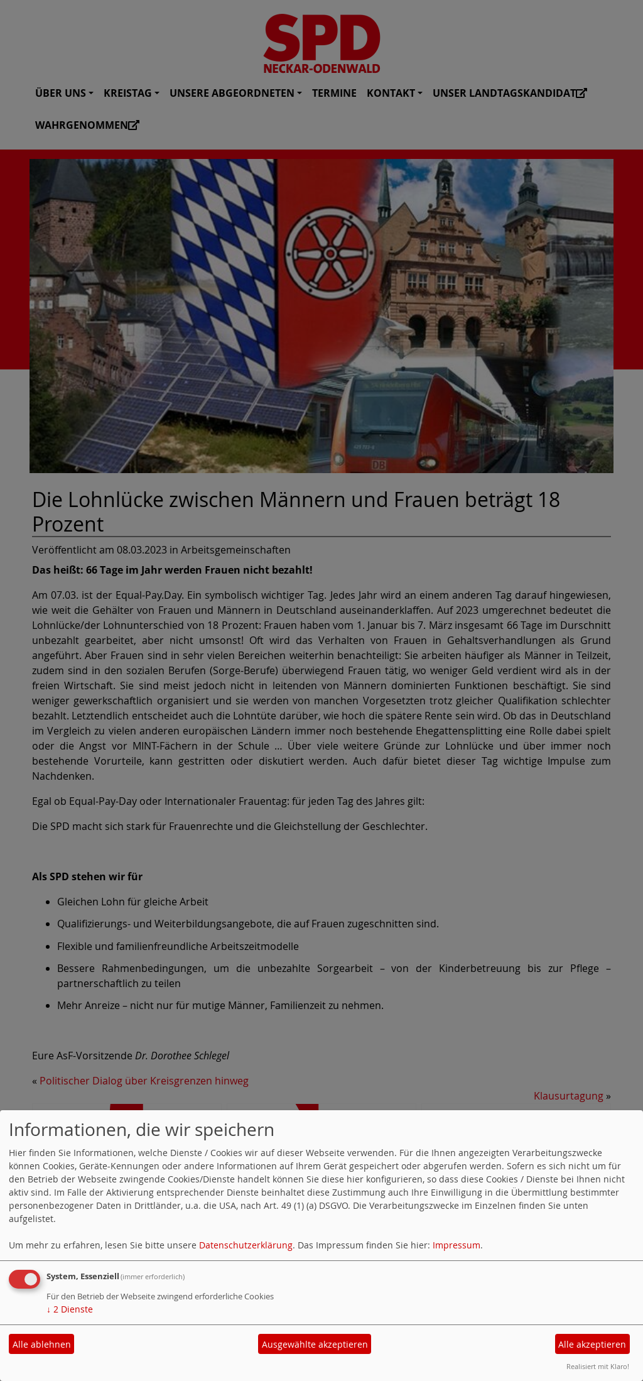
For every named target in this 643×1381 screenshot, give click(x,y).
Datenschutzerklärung (246, 1245)
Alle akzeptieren (592, 1344)
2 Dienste (69, 1309)
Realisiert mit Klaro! (597, 1366)
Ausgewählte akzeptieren (315, 1344)
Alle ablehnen (42, 1344)
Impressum (456, 1245)
